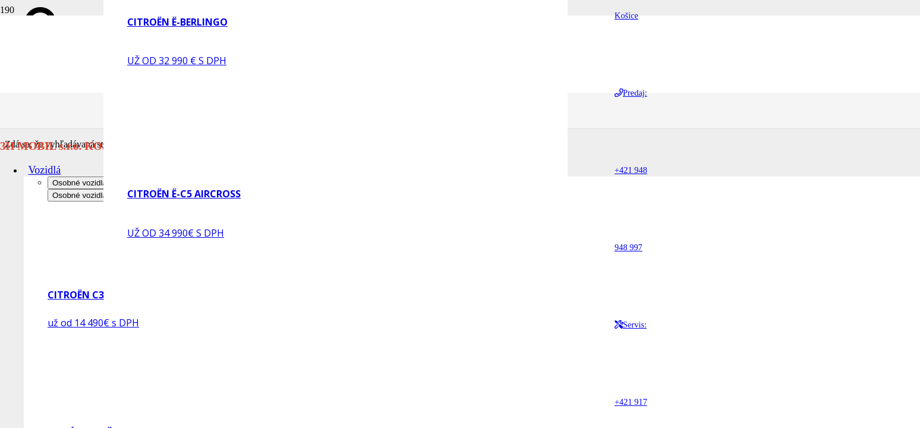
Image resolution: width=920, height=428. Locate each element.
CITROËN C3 (76, 294)
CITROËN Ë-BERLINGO (177, 22)
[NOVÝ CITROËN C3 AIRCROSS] (114, 410)
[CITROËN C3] (114, 273)
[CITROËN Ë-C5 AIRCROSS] (193, 160)
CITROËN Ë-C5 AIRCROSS (184, 193)
